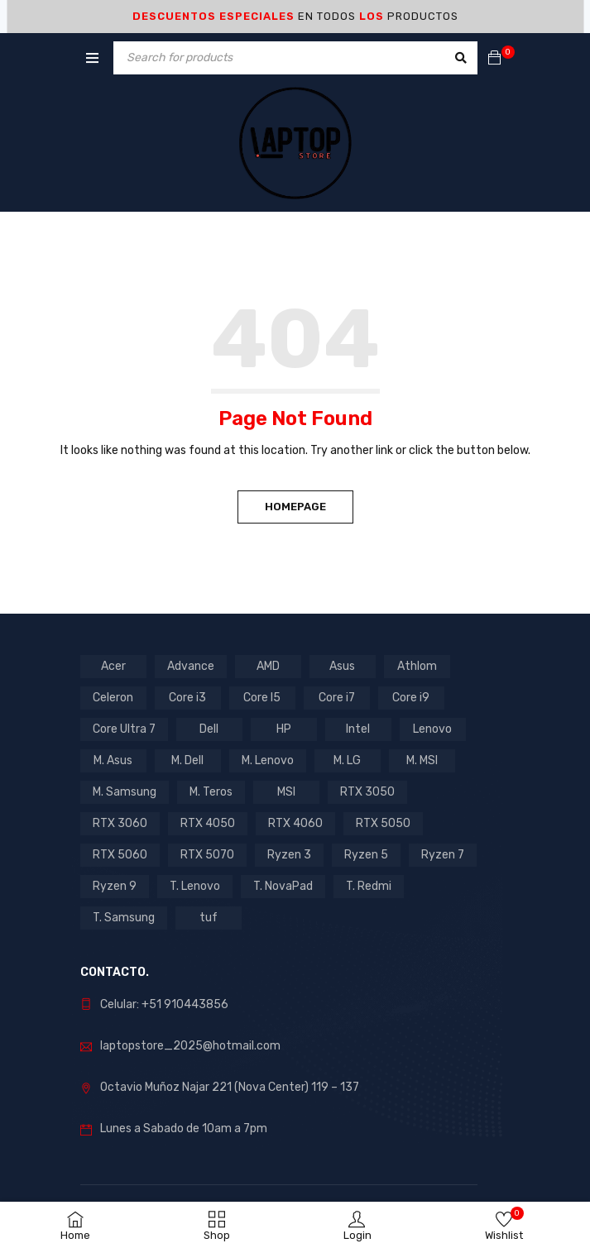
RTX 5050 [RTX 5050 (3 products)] (383, 823)
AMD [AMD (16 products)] (268, 666)
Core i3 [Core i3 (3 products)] (187, 698)
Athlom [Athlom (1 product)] (417, 666)
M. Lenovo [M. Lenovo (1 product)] (268, 760)
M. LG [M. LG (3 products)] (347, 760)
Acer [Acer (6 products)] (113, 666)
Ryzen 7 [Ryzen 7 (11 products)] (442, 855)
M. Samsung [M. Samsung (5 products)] (124, 792)
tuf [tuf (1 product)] (208, 918)
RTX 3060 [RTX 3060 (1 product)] (120, 823)
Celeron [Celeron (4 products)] (113, 698)
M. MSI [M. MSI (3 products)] (422, 760)
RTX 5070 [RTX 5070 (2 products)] (207, 855)
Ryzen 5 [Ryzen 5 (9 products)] (366, 855)
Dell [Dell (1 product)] (208, 729)
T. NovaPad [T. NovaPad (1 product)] (283, 886)
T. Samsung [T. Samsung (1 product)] (124, 918)
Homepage (295, 506)
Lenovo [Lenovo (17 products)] (432, 729)
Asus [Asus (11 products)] (342, 666)
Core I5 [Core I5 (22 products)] (262, 698)
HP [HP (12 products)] (283, 729)
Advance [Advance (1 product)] (190, 666)
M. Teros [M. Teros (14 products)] (211, 792)
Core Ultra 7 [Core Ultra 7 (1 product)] (124, 729)
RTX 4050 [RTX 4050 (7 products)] (207, 823)
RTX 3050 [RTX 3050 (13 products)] (367, 792)
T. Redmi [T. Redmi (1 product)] (368, 886)
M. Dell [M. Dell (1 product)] (187, 760)
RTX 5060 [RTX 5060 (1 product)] (120, 855)
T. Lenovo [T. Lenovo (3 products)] (195, 886)
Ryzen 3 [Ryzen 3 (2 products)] (289, 855)
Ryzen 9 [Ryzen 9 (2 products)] (115, 886)
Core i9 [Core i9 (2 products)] (410, 698)
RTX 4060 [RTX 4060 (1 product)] (295, 823)
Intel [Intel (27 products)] (358, 729)
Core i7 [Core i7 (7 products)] (337, 698)
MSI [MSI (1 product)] (286, 792)
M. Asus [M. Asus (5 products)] (113, 760)
